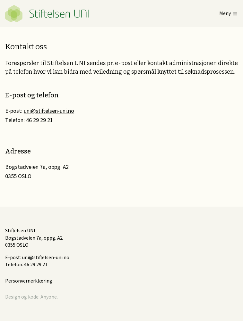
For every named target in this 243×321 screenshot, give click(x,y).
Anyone (48, 296)
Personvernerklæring (28, 280)
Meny (225, 13)
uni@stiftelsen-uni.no (49, 111)
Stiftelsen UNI (47, 13)
